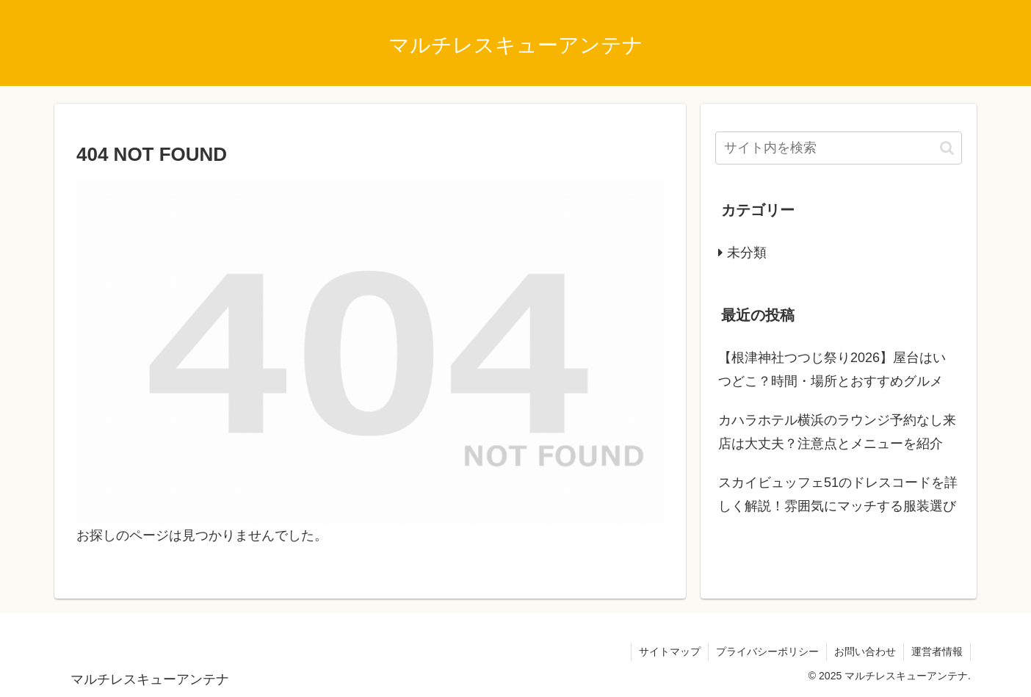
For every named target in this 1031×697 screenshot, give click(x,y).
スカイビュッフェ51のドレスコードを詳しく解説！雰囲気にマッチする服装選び (838, 494)
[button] (947, 148)
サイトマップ (670, 651)
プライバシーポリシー (767, 651)
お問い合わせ (865, 651)
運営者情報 (937, 651)
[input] (838, 148)
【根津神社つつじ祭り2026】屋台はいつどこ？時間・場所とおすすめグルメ (832, 369)
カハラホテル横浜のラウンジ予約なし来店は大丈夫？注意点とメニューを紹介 (837, 432)
